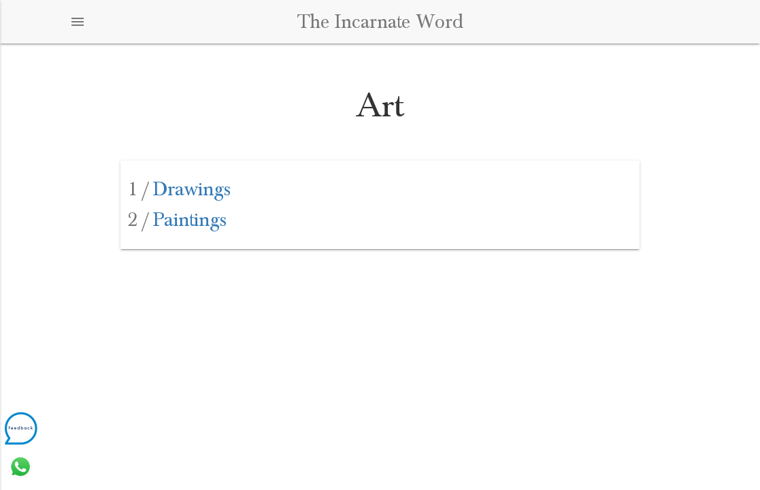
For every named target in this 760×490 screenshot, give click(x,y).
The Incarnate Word (380, 21)
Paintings (177, 219)
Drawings (179, 189)
